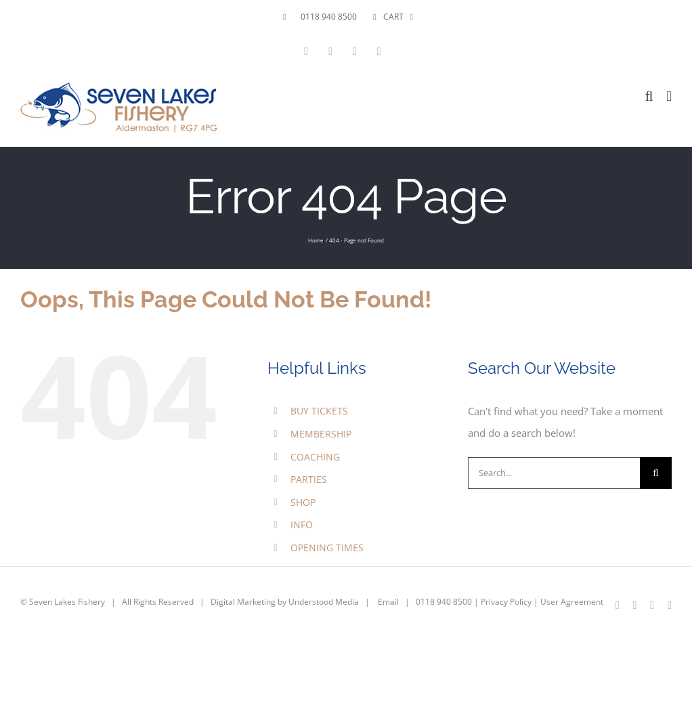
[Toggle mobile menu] (669, 96)
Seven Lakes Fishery (67, 601)
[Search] (656, 473)
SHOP (303, 502)
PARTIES (308, 479)
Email (388, 601)
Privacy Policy (506, 601)
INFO (301, 524)
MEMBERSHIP (320, 433)
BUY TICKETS (319, 410)
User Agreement (571, 601)
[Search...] (554, 473)
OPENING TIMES (327, 547)
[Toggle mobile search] (649, 96)
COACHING (315, 456)
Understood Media (323, 601)
